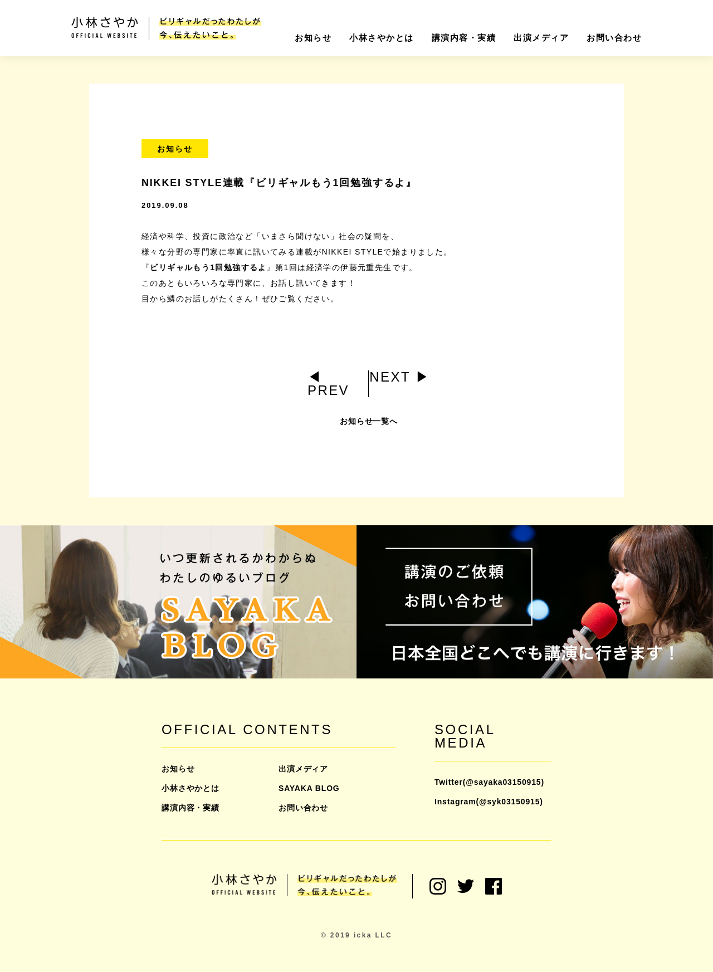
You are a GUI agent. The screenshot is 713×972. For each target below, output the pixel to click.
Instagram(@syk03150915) (488, 801)
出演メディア (541, 37)
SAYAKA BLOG (309, 788)
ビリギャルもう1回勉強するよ (208, 267)
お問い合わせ (614, 37)
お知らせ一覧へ (369, 427)
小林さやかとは (381, 37)
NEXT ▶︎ (399, 376)
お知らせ (313, 37)
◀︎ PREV (328, 383)
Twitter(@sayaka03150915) (489, 782)
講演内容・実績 (464, 37)
